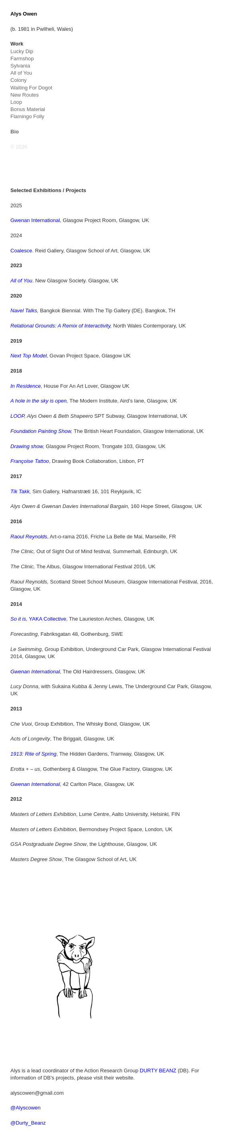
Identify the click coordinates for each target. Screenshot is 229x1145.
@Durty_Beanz (28, 1123)
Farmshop (22, 59)
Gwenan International (35, 220)
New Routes (24, 95)
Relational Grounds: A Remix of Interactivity (60, 326)
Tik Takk (20, 491)
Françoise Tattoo (29, 461)
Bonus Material (27, 109)
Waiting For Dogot (31, 88)
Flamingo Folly (27, 116)
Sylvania (20, 66)
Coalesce (21, 251)
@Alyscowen (25, 1108)
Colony (18, 80)
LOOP (17, 416)
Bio (14, 132)
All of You (21, 73)
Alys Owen (23, 14)
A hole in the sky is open (38, 401)
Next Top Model (28, 356)
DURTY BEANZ (158, 1071)
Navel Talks (23, 311)
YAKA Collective (38, 619)
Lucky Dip (21, 51)
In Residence (25, 386)
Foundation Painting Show (40, 431)
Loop (16, 102)
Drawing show (26, 446)
